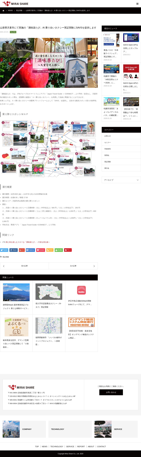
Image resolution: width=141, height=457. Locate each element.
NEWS (44, 446)
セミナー (107, 142)
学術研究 (107, 149)
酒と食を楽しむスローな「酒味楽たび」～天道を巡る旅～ (28, 242)
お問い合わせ (111, 392)
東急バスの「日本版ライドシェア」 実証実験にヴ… (111, 53)
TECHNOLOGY (56, 446)
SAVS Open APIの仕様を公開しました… (130, 86)
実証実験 (13, 32)
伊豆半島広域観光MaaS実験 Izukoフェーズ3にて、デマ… (80, 302)
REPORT (81, 446)
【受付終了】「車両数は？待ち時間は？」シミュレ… (130, 112)
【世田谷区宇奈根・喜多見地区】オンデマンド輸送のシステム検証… (81, 334)
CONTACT (101, 446)
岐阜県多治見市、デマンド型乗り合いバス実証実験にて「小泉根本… (16, 343)
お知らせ (107, 136)
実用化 (106, 155)
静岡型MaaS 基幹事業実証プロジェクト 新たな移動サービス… (16, 306)
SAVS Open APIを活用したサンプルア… (130, 48)
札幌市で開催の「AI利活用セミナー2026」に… (111, 79)
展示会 (106, 168)
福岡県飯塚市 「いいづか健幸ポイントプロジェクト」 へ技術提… (49, 340)
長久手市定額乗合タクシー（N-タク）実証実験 (48, 305)
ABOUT (91, 446)
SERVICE (70, 446)
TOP (37, 446)
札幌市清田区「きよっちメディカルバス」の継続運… (111, 111)
